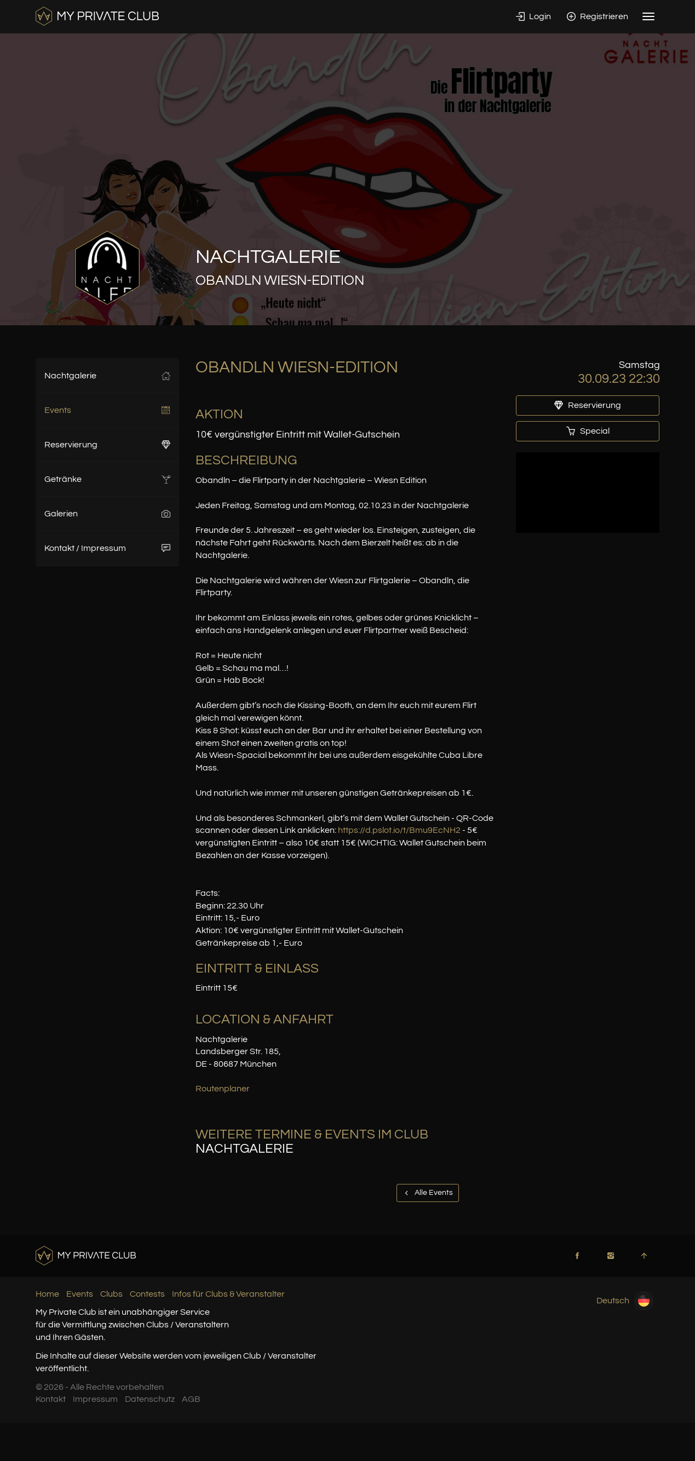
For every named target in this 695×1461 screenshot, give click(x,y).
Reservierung (107, 445)
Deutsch (624, 1301)
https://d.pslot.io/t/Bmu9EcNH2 (399, 830)
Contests (147, 1294)
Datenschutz (150, 1399)
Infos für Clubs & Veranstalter (228, 1294)
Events (107, 410)
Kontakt (51, 1399)
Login (533, 16)
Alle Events (428, 1193)
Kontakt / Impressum (107, 548)
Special (588, 431)
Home (47, 1294)
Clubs (111, 1294)
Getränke (107, 479)
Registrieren (597, 16)
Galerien (107, 514)
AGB (191, 1399)
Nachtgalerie (107, 376)
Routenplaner (223, 1088)
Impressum (95, 1399)
